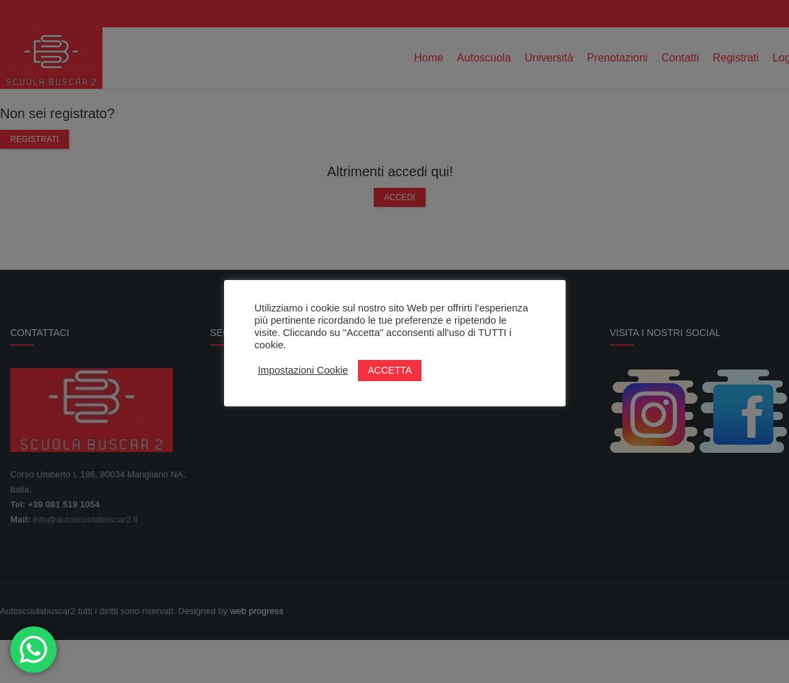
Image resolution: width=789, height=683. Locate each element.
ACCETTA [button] (389, 370)
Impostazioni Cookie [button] (303, 370)
